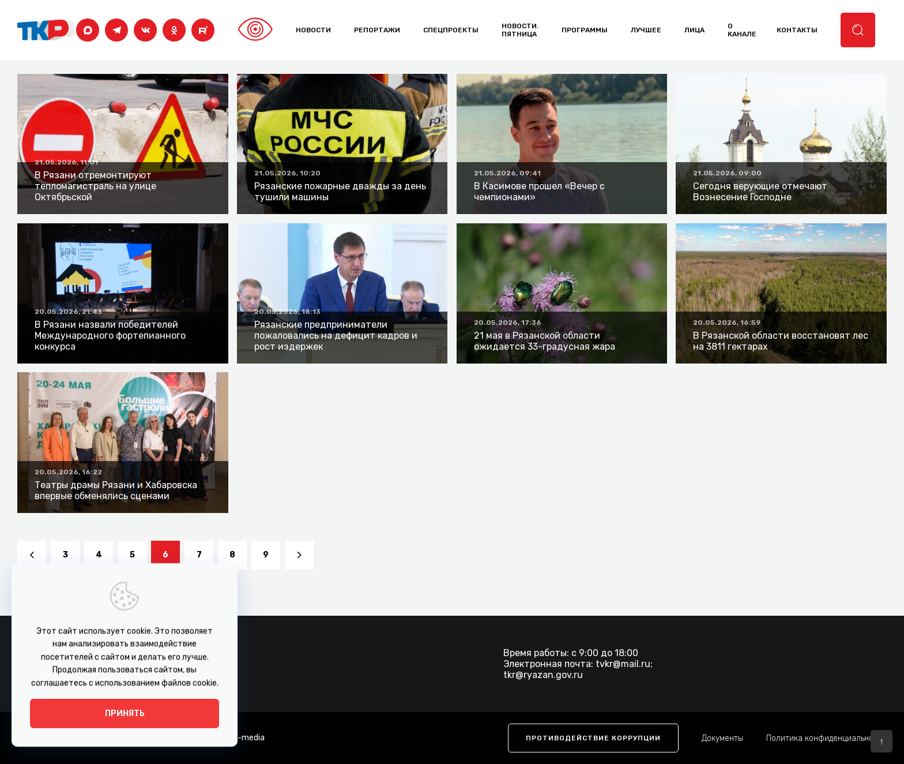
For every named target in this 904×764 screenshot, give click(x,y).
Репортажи (377, 30)
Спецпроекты (451, 30)
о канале (742, 30)
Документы (722, 738)
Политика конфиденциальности (826, 738)
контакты (797, 30)
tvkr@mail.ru (623, 663)
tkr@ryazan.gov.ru (543, 674)
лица (694, 30)
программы (585, 30)
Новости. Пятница (520, 30)
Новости (313, 30)
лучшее (646, 30)
